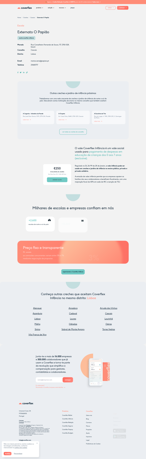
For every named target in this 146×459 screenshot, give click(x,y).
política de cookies (21, 448)
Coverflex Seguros (67, 428)
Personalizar (18, 453)
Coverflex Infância (67, 421)
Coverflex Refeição (67, 425)
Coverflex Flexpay (67, 432)
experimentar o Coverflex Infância (73, 272)
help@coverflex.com (25, 441)
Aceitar (7, 453)
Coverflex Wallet (67, 418)
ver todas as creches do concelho (73, 132)
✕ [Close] (37, 443)
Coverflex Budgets (67, 435)
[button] (40, 8)
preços (72, 8)
